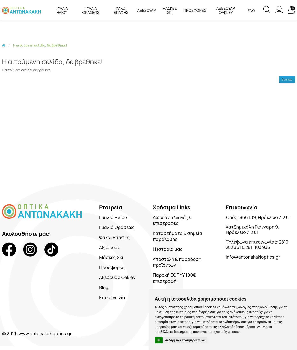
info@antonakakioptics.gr (253, 257)
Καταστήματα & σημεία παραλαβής (177, 236)
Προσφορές (111, 267)
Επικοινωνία (112, 297)
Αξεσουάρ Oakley (117, 277)
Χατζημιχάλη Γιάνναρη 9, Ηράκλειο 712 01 (252, 229)
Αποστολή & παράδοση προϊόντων (177, 262)
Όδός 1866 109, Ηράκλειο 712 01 (258, 217)
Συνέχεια (287, 79)
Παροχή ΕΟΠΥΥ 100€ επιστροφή (174, 278)
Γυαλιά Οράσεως (117, 227)
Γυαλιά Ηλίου (113, 217)
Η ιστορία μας (168, 249)
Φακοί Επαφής (114, 237)
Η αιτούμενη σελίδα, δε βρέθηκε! (40, 45)
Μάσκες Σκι (111, 257)
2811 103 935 (258, 247)
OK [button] (159, 340)
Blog (103, 287)
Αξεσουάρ (109, 247)
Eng (251, 10)
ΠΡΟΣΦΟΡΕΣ (194, 10)
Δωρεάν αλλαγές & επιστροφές (172, 220)
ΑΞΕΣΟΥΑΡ (146, 10)
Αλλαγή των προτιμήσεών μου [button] (185, 340)
